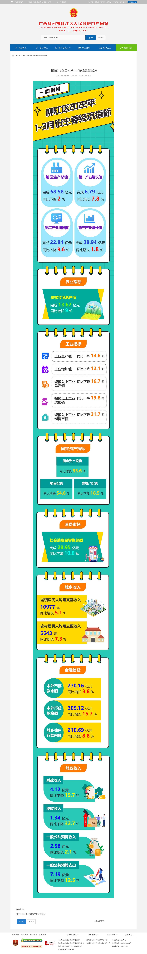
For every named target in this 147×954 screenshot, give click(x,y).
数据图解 (44, 55)
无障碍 (102, 2)
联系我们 (42, 934)
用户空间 (122, 2)
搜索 (91, 38)
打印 (21, 921)
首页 (23, 55)
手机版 (97, 2)
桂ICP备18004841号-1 (119, 940)
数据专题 (30, 55)
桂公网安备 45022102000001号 (121, 943)
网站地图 (15, 934)
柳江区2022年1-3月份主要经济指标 (31, 914)
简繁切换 (108, 2)
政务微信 (90, 2)
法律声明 (24, 934)
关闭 (31, 921)
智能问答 (115, 2)
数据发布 (37, 55)
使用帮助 (33, 934)
